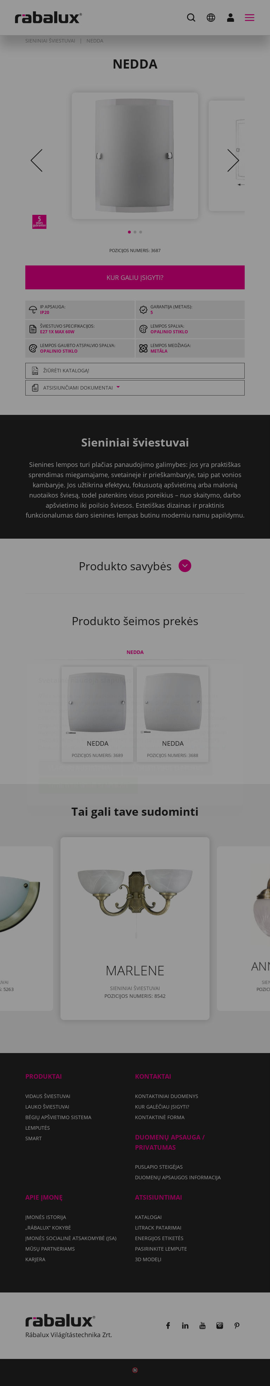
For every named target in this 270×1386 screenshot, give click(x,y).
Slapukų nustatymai (80, 726)
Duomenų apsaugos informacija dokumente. (174, 705)
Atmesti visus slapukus (167, 726)
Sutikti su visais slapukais (88, 744)
